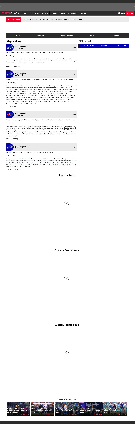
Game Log (40, 35)
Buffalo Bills (19, 48)
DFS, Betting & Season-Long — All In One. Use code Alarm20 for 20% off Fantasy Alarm (52, 19)
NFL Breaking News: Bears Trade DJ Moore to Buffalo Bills (41, 410)
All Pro (130, 13)
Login (123, 13)
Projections (115, 35)
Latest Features (67, 35)
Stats (92, 35)
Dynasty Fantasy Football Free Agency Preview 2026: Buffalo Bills (115, 410)
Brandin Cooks (20, 46)
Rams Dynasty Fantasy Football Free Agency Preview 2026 (67, 410)
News (18, 35)
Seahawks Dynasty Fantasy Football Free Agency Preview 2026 (91, 410)
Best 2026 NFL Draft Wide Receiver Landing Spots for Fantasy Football (17, 410)
